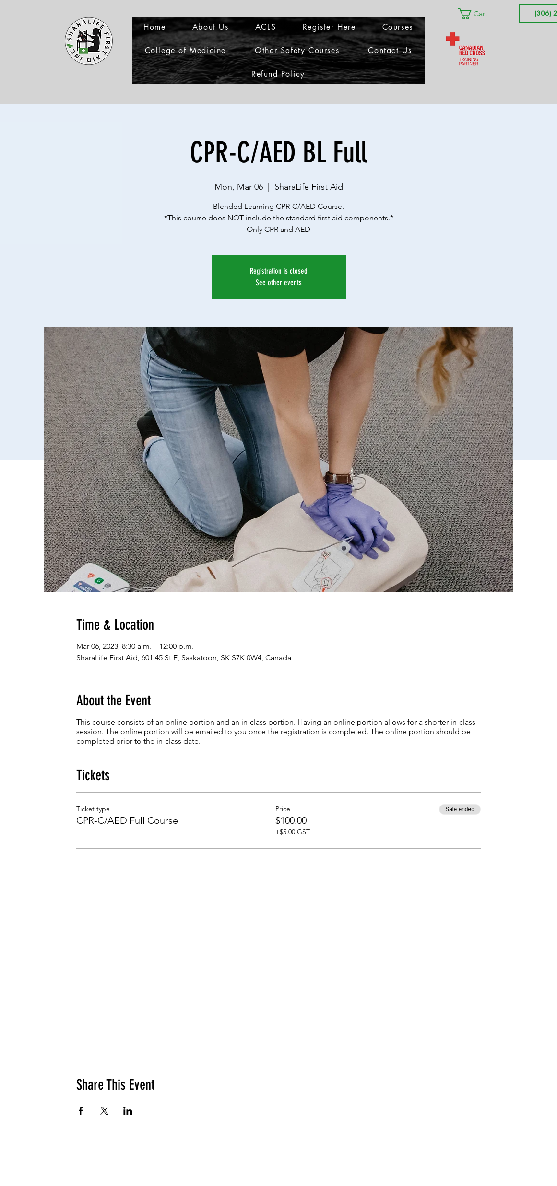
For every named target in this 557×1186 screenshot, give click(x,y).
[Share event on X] (104, 1111)
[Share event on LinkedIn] (127, 1111)
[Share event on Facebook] (80, 1111)
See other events (279, 282)
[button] (479, 13)
